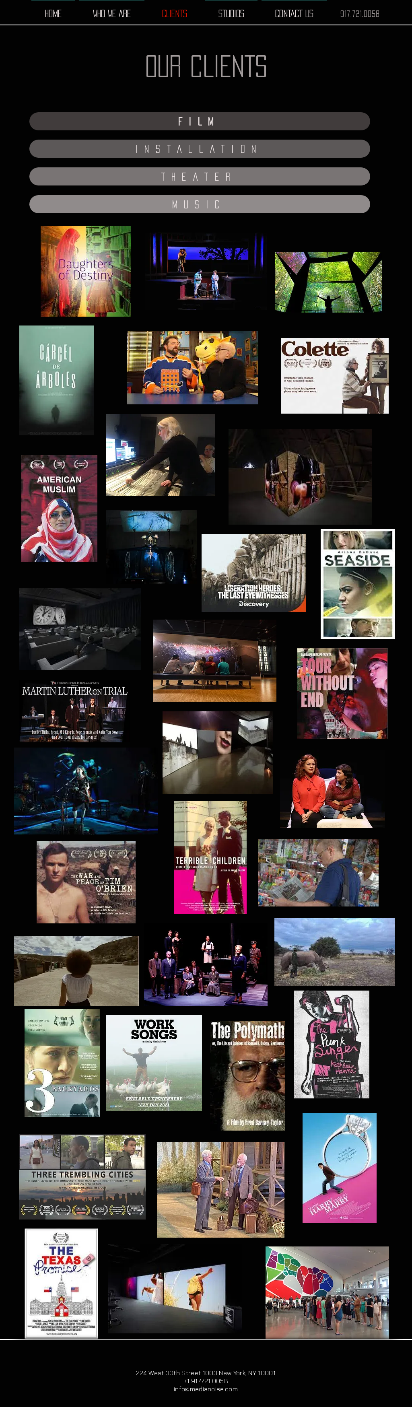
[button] (199, 121)
